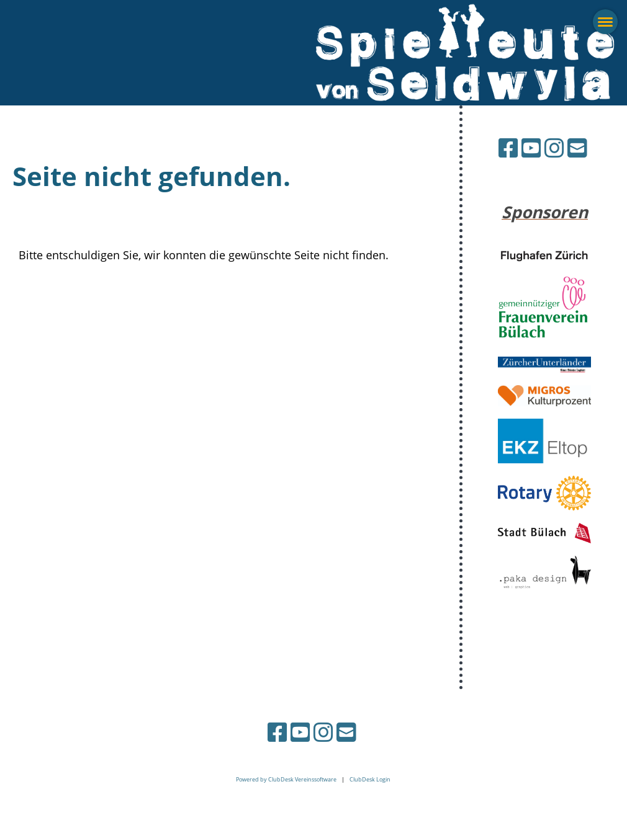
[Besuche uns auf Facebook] (508, 148)
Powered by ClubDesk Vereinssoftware (286, 779)
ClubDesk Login (370, 779)
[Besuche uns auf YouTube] (531, 148)
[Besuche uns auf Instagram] (554, 148)
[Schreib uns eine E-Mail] (577, 148)
